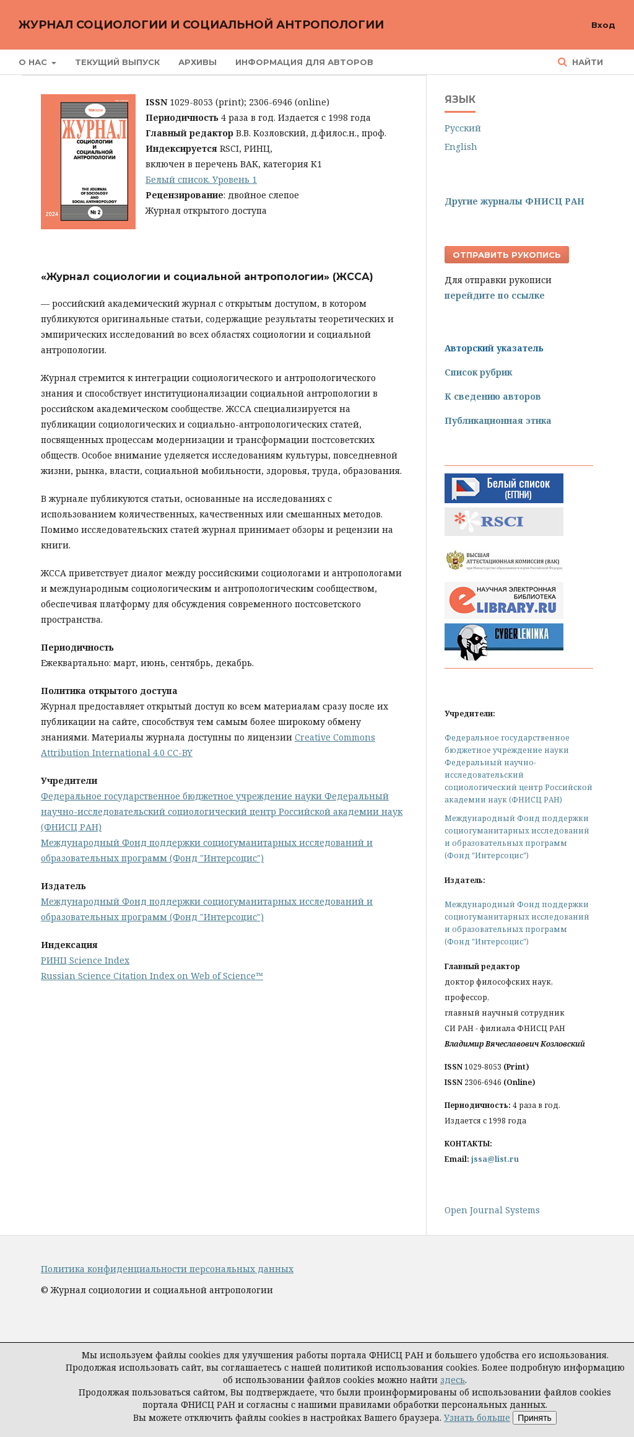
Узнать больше (477, 1417)
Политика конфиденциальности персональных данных (167, 1269)
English (461, 146)
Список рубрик (478, 372)
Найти (586, 62)
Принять (535, 1418)
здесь (452, 1380)
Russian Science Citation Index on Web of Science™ (152, 976)
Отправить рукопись (507, 255)
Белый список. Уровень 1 (201, 179)
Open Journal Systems (492, 1210)
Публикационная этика (498, 420)
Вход (603, 25)
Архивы (197, 62)
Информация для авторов (304, 62)
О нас (34, 62)
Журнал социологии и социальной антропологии (201, 25)
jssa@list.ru (495, 1159)
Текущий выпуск (117, 62)
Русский (463, 128)
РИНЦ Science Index (85, 960)
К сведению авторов (493, 396)
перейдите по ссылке (495, 295)
